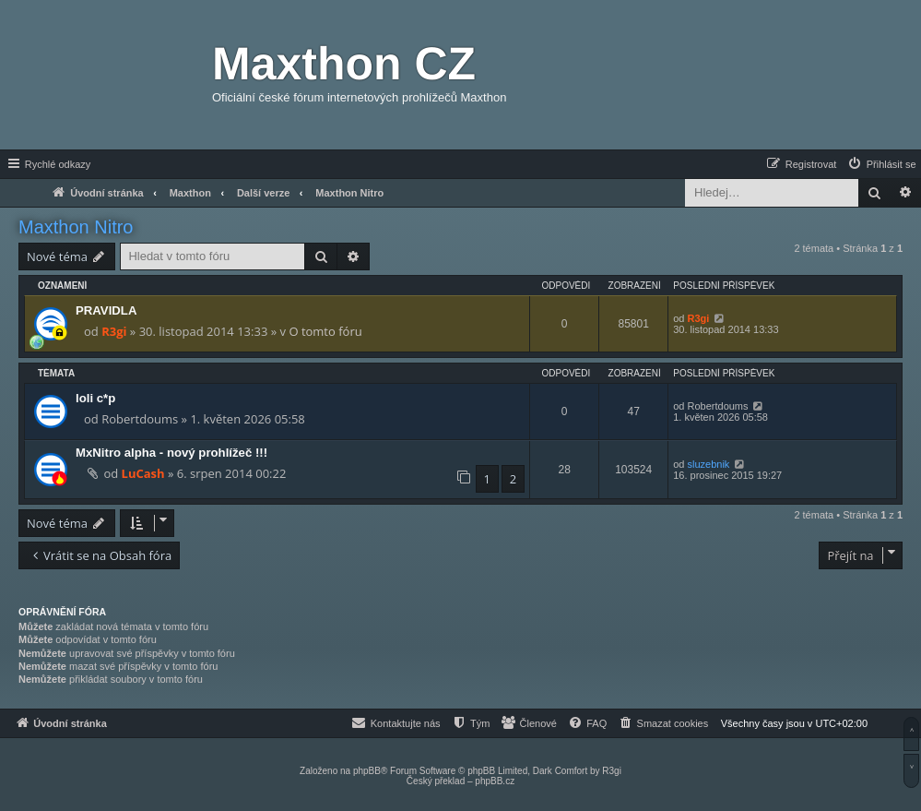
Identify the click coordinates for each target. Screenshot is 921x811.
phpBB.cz (494, 781)
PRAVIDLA (106, 310)
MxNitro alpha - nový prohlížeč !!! (171, 452)
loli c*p (95, 398)
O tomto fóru (325, 331)
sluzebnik (709, 464)
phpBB (367, 771)
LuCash (143, 473)
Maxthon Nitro (76, 227)
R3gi (113, 331)
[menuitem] (881, 164)
